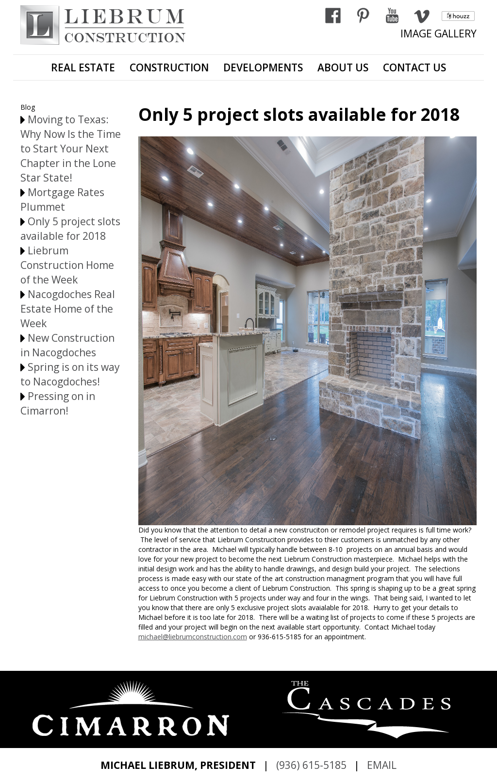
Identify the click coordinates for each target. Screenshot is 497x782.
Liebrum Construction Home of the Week (67, 265)
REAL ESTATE (83, 67)
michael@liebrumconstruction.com (192, 636)
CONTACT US (414, 67)
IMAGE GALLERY (438, 33)
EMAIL (382, 765)
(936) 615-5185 (311, 765)
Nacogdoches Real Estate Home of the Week (67, 308)
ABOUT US (342, 67)
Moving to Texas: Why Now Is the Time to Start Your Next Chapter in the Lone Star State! (70, 148)
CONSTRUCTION (169, 67)
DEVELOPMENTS (263, 67)
